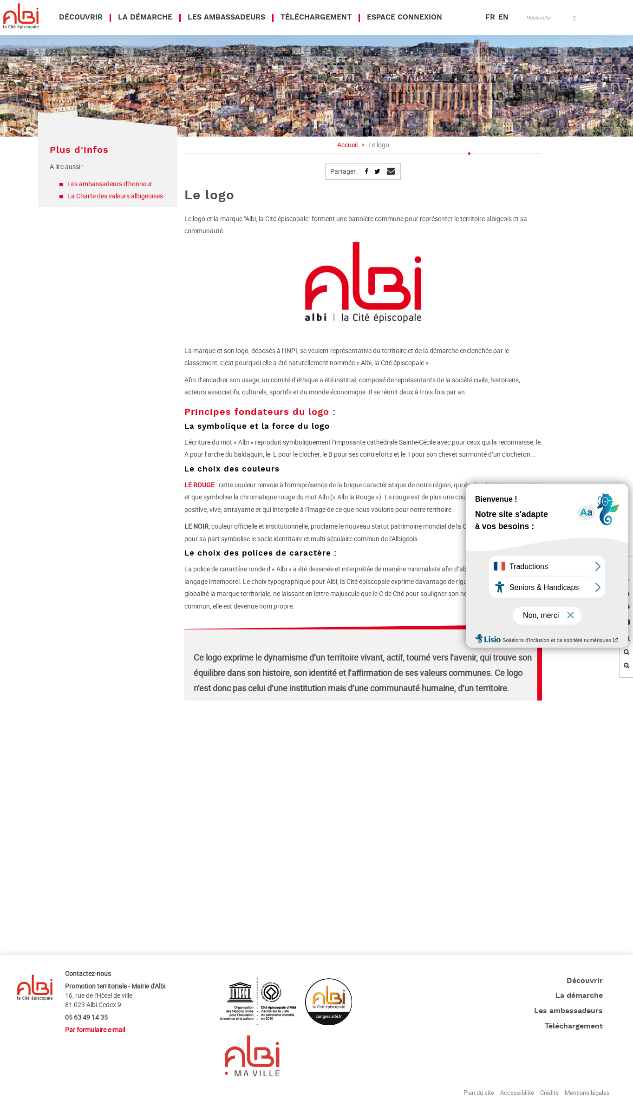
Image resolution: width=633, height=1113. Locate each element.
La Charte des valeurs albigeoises (115, 195)
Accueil (347, 144)
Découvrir (585, 981)
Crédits (549, 1092)
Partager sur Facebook (366, 171)
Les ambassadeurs (568, 1011)
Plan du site (478, 1092)
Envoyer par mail (390, 174)
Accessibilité (517, 1092)
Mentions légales (587, 1092)
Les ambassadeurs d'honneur (110, 183)
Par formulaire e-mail (95, 1029)
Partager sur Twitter (377, 171)
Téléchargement (574, 1026)
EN (503, 18)
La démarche (579, 996)
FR (490, 18)
